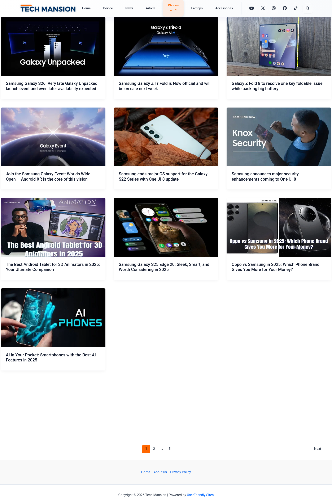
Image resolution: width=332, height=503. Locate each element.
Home (145, 472)
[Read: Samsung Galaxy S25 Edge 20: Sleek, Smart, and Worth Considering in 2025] (166, 227)
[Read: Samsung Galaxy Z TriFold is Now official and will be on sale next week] (166, 46)
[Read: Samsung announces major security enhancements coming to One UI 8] (279, 137)
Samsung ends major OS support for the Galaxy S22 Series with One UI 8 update (163, 176)
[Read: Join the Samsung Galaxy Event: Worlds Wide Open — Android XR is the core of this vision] (53, 137)
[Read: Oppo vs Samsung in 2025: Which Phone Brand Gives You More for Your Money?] (279, 227)
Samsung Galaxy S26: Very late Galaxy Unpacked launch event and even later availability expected (51, 86)
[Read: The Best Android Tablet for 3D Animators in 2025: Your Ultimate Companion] (53, 227)
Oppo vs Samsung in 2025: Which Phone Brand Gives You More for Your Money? (275, 267)
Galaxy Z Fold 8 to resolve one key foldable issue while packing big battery (277, 86)
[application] (170, 10)
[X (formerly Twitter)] (263, 8)
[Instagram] (273, 8)
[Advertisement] (166, 407)
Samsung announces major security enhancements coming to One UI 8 (265, 176)
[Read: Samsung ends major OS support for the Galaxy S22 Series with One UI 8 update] (166, 137)
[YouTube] (251, 8)
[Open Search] (308, 8)
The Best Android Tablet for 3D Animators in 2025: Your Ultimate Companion (53, 267)
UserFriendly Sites (200, 495)
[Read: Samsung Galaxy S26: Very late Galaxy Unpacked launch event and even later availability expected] (53, 46)
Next (319, 449)
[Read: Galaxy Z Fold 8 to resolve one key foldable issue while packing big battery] (279, 46)
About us (160, 472)
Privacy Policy (180, 472)
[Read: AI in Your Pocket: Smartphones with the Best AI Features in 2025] (53, 317)
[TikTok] (295, 8)
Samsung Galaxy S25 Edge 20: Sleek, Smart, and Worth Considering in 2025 (164, 267)
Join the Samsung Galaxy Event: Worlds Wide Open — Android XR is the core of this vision (48, 176)
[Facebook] (284, 8)
